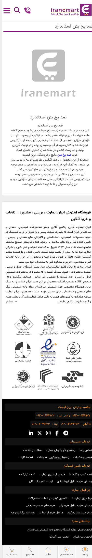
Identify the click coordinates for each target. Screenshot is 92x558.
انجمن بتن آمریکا (57, 537)
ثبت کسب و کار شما (78, 474)
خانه (46, 552)
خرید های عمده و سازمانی (38, 505)
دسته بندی (64, 552)
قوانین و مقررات (80, 457)
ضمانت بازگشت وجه (20, 512)
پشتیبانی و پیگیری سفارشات (51, 457)
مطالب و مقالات (30, 450)
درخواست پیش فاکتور (77, 512)
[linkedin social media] (28, 433)
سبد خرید (9, 552)
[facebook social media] (54, 433)
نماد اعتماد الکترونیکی (46, 352)
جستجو (27, 552)
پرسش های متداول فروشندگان (72, 481)
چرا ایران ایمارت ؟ (79, 498)
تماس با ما (83, 450)
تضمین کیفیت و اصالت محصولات (45, 498)
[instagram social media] (46, 433)
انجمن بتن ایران (80, 537)
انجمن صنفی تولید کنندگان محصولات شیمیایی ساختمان (57, 530)
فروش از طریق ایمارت (50, 474)
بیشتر (7, 301)
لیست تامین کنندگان (39, 481)
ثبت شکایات (23, 457)
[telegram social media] (63, 433)
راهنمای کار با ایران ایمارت (58, 450)
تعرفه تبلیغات (25, 474)
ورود (83, 552)
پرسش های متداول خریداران (73, 505)
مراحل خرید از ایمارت (49, 512)
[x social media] (37, 433)
